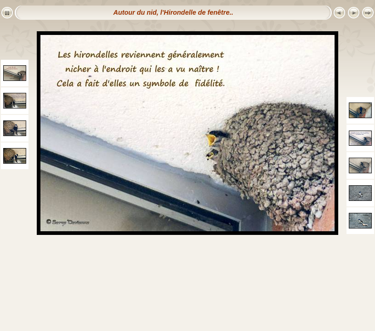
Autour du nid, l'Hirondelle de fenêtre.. (173, 12)
